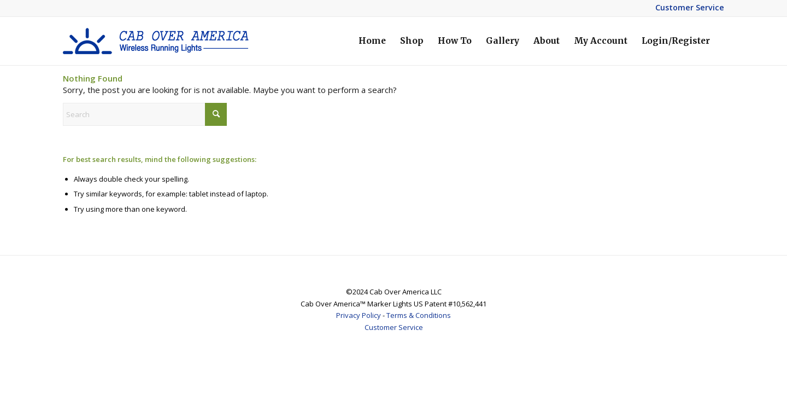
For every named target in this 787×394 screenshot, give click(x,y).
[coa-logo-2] (156, 41)
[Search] (145, 114)
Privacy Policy (358, 315)
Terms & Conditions (418, 315)
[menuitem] (372, 41)
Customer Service (689, 7)
